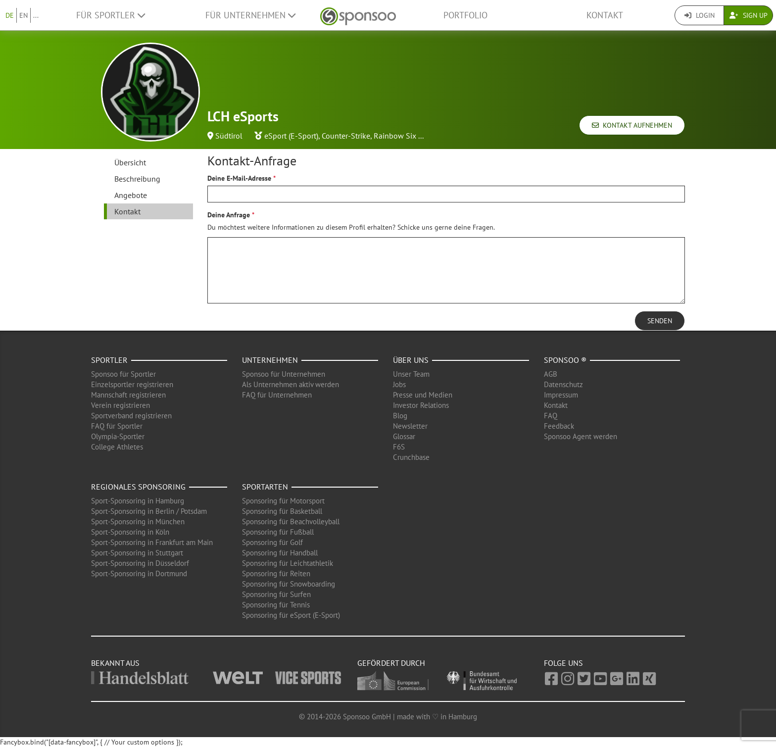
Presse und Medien (422, 394)
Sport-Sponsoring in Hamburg (137, 500)
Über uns (411, 360)
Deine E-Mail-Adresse (239, 178)
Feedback (559, 426)
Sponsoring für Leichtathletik (287, 563)
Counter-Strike (346, 136)
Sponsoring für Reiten (276, 573)
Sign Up (748, 15)
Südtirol (228, 136)
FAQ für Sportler (117, 426)
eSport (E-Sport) (291, 136)
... (36, 15)
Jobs (399, 384)
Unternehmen (270, 360)
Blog (400, 415)
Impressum (561, 394)
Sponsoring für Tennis (276, 604)
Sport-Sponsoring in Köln (130, 532)
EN (23, 15)
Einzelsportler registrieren (132, 384)
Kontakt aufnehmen (632, 125)
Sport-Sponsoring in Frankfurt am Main (152, 542)
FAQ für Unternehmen (277, 394)
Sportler (109, 360)
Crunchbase (411, 457)
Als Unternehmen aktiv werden (290, 384)
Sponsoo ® (565, 360)
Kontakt (604, 15)
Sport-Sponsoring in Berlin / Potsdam (149, 511)
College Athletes (117, 446)
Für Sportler (110, 15)
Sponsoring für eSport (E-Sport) (291, 615)
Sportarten (265, 487)
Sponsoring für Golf (272, 542)
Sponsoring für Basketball (282, 511)
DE (9, 15)
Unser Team (411, 374)
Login (699, 15)
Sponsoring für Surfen (276, 594)
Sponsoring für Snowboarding (288, 584)
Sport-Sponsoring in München (138, 521)
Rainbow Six (395, 136)
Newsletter (410, 426)
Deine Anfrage (228, 214)
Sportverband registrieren (131, 415)
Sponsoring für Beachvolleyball (291, 521)
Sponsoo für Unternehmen (283, 374)
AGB (550, 374)
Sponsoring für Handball (280, 552)
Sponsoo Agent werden (580, 436)
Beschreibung (137, 179)
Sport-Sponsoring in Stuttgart (137, 552)
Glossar (404, 436)
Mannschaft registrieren (128, 394)
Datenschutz (563, 384)
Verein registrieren (120, 405)
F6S (399, 446)
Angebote (130, 195)
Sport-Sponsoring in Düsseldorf (140, 563)
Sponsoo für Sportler (123, 374)
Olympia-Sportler (118, 436)
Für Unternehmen (250, 15)
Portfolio (465, 15)
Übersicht (130, 162)
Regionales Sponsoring (138, 487)
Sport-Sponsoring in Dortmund (139, 573)
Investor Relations (421, 405)
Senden (659, 320)
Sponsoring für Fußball (278, 532)
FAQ (550, 415)
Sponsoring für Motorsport (283, 500)
